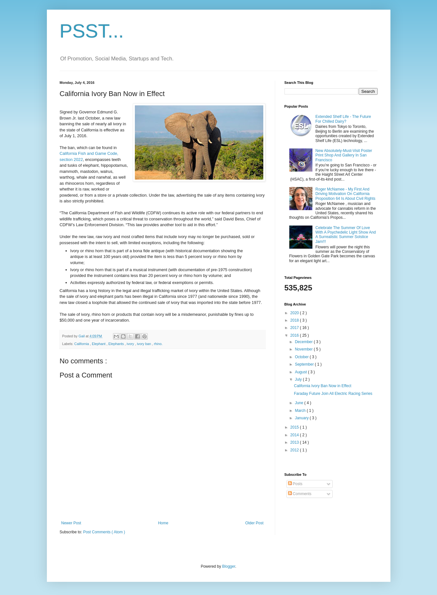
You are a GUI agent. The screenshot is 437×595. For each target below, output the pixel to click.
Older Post (254, 523)
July (299, 379)
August (301, 372)
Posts (295, 484)
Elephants (117, 344)
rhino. (158, 344)
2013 (295, 442)
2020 (295, 313)
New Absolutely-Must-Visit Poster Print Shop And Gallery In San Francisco (343, 155)
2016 (295, 335)
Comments (299, 494)
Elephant (99, 344)
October (302, 357)
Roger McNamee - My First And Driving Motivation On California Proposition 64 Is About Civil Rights (345, 194)
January (302, 418)
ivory (131, 344)
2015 (295, 427)
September (305, 364)
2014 (295, 435)
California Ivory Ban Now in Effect (322, 386)
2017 (295, 327)
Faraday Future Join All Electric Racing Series (333, 393)
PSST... (92, 31)
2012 (295, 450)
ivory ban (144, 344)
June (299, 403)
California (82, 344)
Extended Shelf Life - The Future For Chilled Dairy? (343, 118)
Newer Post (71, 523)
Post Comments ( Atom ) (104, 532)
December (304, 342)
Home (163, 523)
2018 (295, 320)
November (304, 349)
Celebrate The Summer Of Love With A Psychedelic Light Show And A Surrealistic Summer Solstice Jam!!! (345, 235)
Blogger (228, 566)
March (301, 410)
